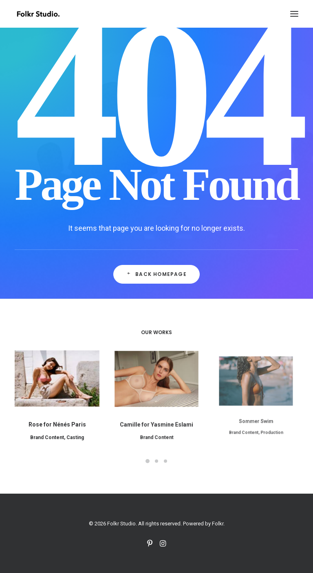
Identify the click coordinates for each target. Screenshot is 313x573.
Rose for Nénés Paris (57, 421)
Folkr (217, 524)
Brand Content (48, 433)
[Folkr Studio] (38, 14)
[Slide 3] (165, 461)
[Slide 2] (156, 461)
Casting (74, 433)
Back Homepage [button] (156, 274)
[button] (294, 14)
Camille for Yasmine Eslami (156, 415)
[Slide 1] (147, 461)
